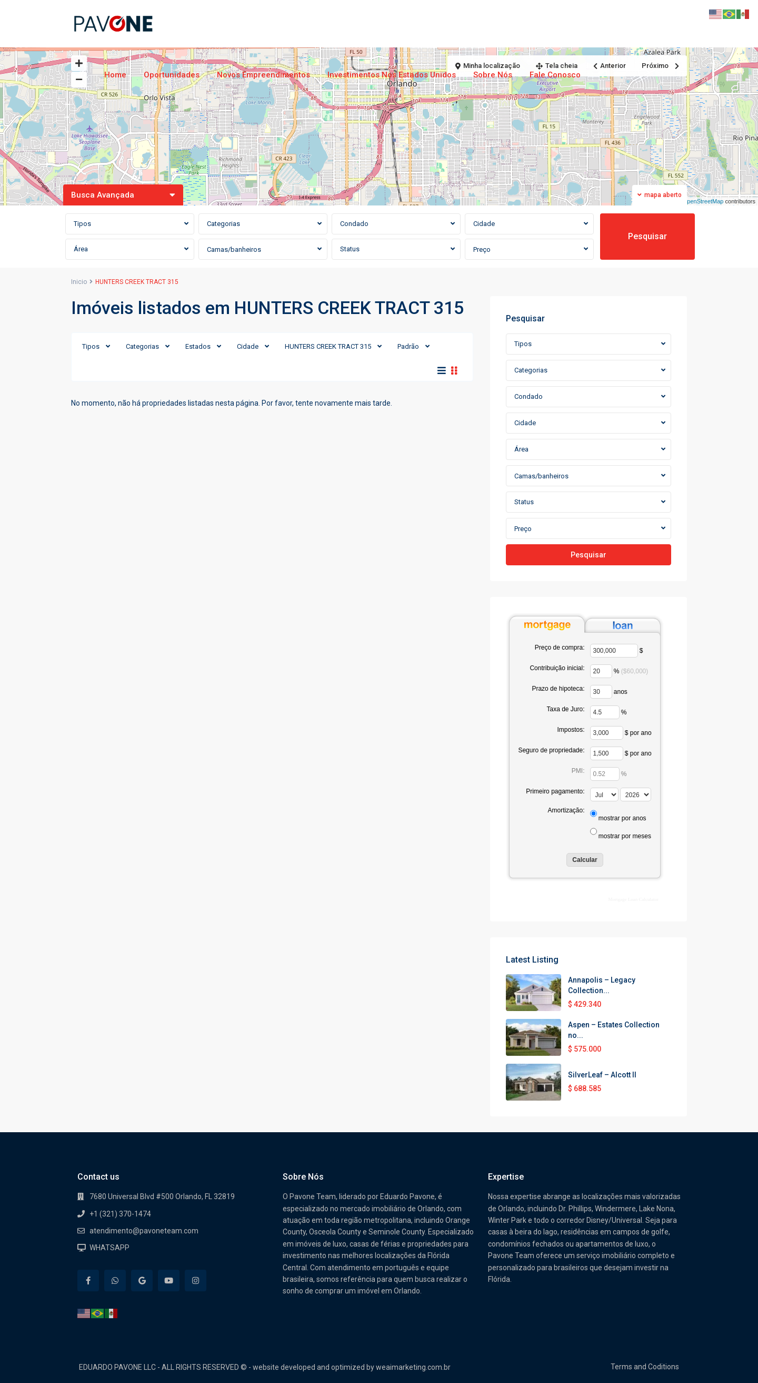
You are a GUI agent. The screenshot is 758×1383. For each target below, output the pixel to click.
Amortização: (565, 810)
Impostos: (570, 729)
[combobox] (129, 223)
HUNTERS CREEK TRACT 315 (328, 346)
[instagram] (195, 1280)
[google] (142, 1280)
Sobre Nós (492, 75)
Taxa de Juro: (565, 709)
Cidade (247, 346)
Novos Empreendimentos (263, 75)
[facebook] (88, 1280)
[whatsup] (115, 1280)
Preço (482, 249)
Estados (198, 346)
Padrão (408, 346)
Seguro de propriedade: (551, 750)
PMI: (578, 770)
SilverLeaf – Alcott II (602, 1075)
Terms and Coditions (645, 1366)
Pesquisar (647, 236)
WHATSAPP (109, 1247)
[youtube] (168, 1280)
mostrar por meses (625, 836)
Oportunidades (172, 75)
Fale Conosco (555, 75)
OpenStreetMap (703, 201)
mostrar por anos (622, 818)
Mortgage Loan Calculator (634, 899)
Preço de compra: (560, 647)
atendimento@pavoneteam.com (143, 1231)
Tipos (90, 346)
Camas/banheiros (234, 249)
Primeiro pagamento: (555, 791)
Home (115, 75)
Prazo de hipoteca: (558, 688)
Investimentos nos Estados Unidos (391, 75)
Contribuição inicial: (557, 668)
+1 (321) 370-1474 (120, 1214)
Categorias (142, 346)
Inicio (79, 282)
